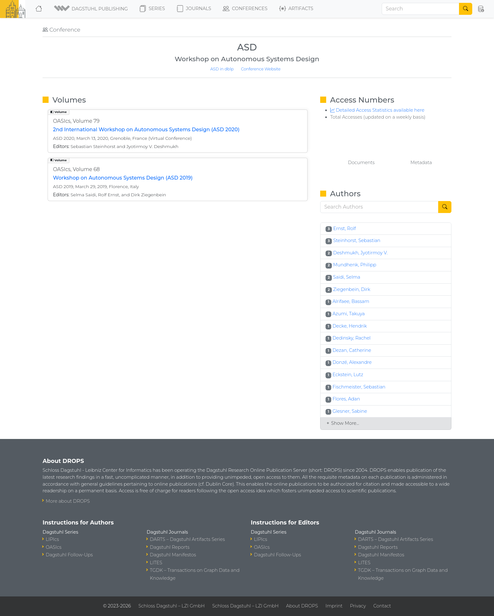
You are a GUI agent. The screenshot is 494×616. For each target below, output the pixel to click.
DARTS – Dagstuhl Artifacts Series (187, 539)
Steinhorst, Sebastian (356, 240)
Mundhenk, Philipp (354, 265)
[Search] (420, 9)
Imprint (334, 606)
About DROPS (302, 606)
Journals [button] (194, 9)
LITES (156, 563)
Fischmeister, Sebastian (358, 387)
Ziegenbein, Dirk (351, 289)
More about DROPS (68, 501)
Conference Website (260, 69)
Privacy (358, 606)
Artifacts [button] (296, 9)
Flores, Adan (346, 399)
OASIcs (54, 547)
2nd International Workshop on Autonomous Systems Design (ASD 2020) (146, 130)
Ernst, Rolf (344, 228)
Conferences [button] (245, 9)
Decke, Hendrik (349, 326)
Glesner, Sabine (349, 411)
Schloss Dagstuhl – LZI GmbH (171, 606)
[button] (91, 9)
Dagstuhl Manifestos (173, 555)
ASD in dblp (222, 69)
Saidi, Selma (346, 277)
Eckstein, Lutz (347, 374)
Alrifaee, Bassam (350, 301)
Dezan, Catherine (351, 350)
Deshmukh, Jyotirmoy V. (360, 253)
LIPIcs (52, 539)
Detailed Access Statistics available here (377, 110)
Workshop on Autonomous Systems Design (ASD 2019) (123, 178)
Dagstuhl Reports (170, 547)
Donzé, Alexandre (352, 362)
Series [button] (152, 9)
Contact (382, 606)
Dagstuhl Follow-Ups (69, 555)
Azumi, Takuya (348, 314)
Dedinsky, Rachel (351, 338)
